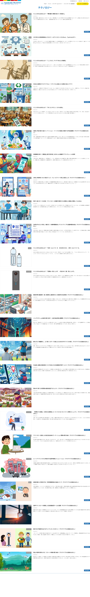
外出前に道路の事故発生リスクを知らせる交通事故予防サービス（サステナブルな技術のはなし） (58, 365)
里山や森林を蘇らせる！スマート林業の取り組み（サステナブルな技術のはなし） (54, 552)
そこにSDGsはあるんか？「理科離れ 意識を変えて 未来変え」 (49, 13)
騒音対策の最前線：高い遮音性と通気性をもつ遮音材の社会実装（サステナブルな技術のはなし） (58, 295)
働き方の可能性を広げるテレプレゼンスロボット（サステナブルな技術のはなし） (54, 529)
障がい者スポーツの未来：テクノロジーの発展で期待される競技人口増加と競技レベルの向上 (57, 201)
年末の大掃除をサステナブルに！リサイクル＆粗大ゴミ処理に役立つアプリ (52, 84)
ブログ (45, 3)
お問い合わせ (55, 585)
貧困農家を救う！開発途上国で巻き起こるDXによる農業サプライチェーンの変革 (54, 154)
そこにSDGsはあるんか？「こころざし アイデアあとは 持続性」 (50, 60)
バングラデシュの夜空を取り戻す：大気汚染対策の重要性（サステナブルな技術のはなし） (57, 318)
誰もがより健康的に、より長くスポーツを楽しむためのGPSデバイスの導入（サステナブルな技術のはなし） (61, 341)
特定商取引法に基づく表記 (46, 585)
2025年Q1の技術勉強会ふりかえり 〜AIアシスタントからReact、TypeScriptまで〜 (54, 37)
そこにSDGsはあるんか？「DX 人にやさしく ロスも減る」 (48, 107)
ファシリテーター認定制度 (69, 3)
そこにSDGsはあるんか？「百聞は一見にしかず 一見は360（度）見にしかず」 (54, 271)
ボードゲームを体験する (83, 3)
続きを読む (87, 31)
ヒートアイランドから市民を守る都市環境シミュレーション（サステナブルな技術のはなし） (57, 458)
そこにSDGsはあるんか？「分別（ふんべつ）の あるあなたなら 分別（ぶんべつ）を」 (56, 248)
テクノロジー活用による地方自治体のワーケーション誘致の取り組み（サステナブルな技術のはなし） (59, 435)
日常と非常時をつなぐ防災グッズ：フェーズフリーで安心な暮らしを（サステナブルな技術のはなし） (59, 177)
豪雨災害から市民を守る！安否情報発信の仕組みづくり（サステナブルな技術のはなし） (56, 482)
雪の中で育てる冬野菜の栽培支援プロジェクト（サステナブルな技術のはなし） (54, 388)
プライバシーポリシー (36, 585)
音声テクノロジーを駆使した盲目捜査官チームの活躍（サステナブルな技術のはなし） (55, 505)
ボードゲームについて (57, 3)
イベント (49, 3)
